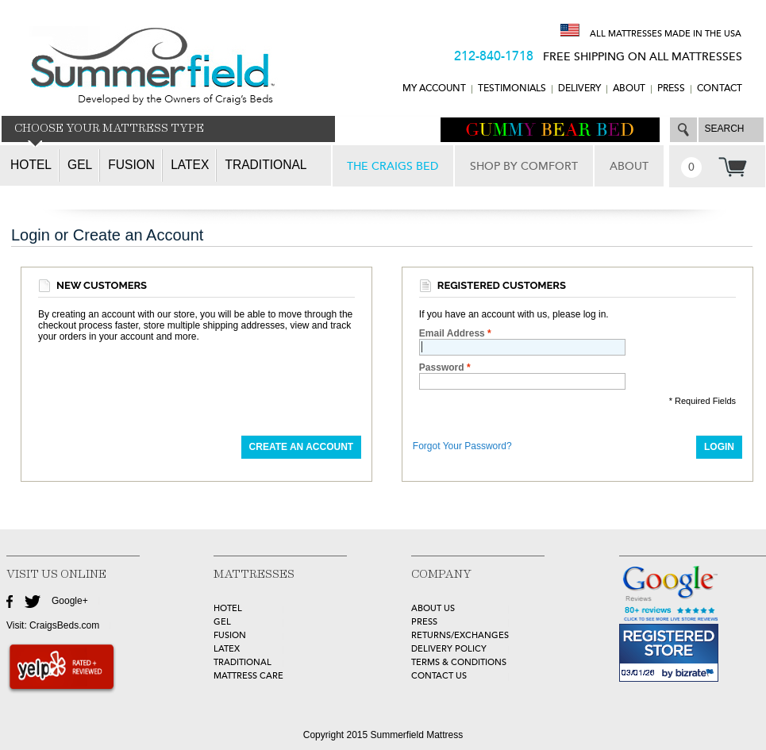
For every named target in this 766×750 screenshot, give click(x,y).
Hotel (31, 164)
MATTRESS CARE (248, 676)
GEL (222, 622)
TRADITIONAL (242, 662)
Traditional (265, 164)
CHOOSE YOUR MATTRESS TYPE (109, 128)
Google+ (70, 600)
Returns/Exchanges (460, 635)
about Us (433, 608)
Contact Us (439, 676)
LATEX (227, 649)
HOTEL (228, 608)
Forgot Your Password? (462, 446)
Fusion (131, 164)
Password (441, 367)
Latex (190, 164)
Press (671, 88)
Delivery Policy (449, 649)
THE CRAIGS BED (392, 166)
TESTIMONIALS (512, 88)
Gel (79, 164)
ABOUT (629, 88)
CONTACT (719, 88)
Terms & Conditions (458, 662)
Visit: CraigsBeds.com (52, 625)
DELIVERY (579, 88)
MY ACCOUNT (434, 88)
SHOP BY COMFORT (524, 166)
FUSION (230, 635)
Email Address (452, 333)
